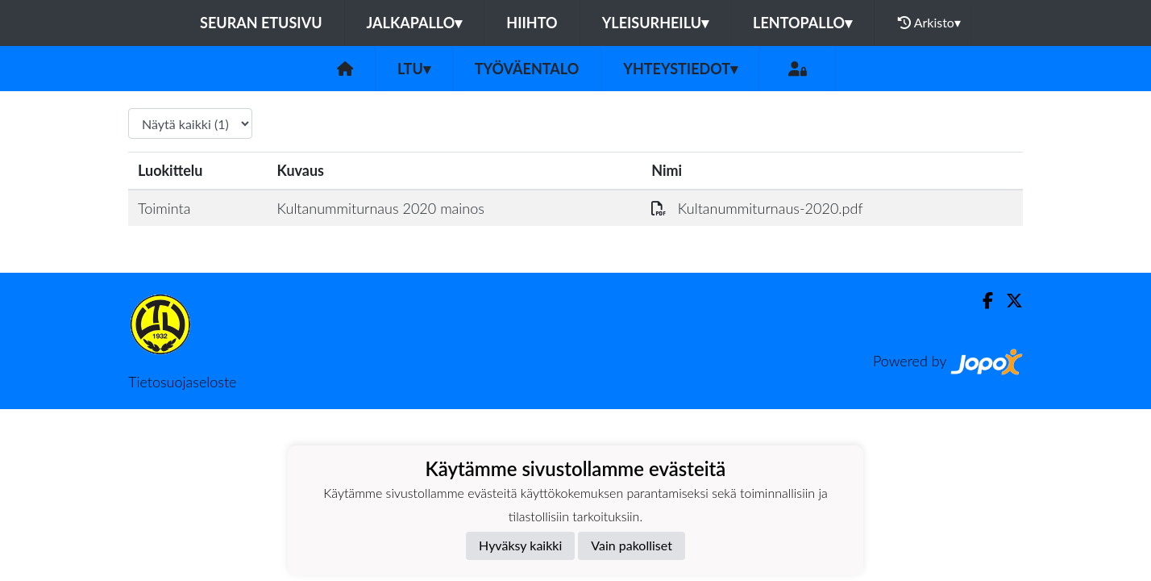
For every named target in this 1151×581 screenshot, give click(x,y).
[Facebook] (981, 300)
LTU (413, 68)
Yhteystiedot (680, 68)
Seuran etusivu (261, 22)
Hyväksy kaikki (520, 545)
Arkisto (929, 22)
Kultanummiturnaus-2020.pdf (756, 208)
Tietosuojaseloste (182, 382)
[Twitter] (1008, 300)
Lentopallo (802, 22)
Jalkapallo (415, 22)
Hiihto (531, 22)
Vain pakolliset (631, 545)
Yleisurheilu (655, 22)
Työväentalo (527, 68)
